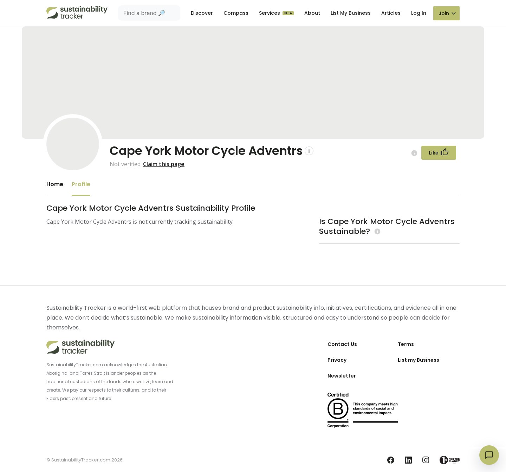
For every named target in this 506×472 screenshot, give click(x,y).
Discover (202, 13)
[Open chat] (489, 455)
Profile (81, 184)
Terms (406, 344)
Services (270, 13)
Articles (391, 13)
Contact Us (342, 344)
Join (444, 13)
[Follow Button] (438, 153)
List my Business (418, 359)
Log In (418, 13)
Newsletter (341, 375)
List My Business (351, 13)
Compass (235, 13)
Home (54, 184)
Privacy (336, 359)
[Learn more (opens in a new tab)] (376, 231)
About (312, 13)
